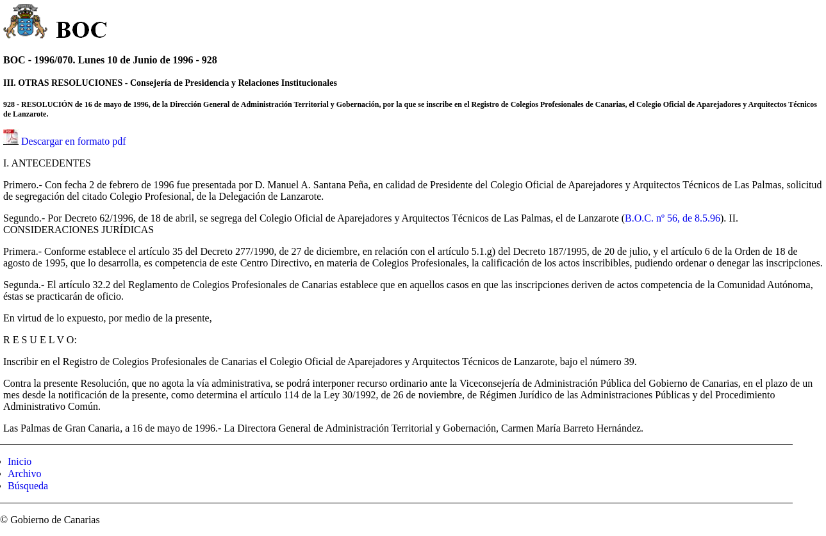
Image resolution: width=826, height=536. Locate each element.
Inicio (19, 461)
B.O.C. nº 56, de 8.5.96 (672, 218)
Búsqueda (28, 485)
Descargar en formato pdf (73, 141)
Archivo (24, 473)
